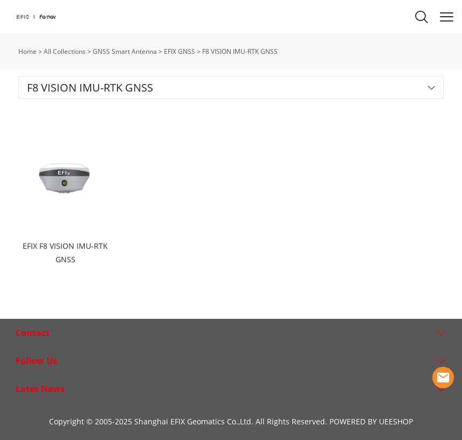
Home (27, 51)
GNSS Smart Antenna (125, 51)
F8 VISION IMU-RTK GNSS (240, 51)
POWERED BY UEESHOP (371, 421)
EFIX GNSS (179, 51)
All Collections (65, 51)
